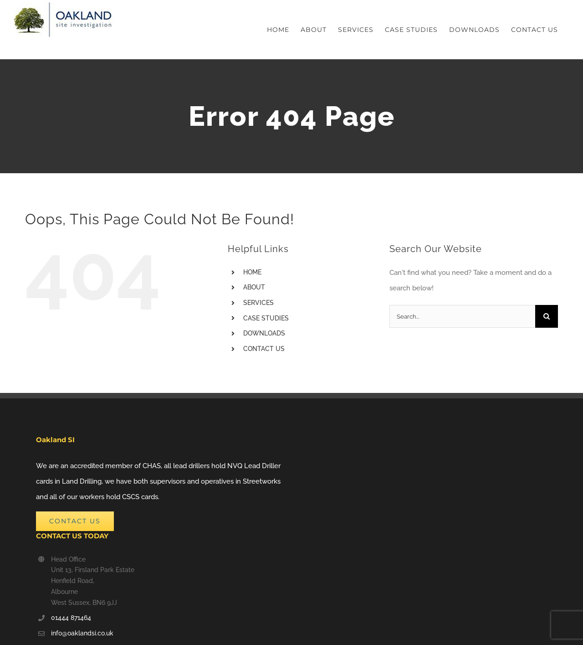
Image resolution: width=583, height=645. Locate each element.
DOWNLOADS (264, 333)
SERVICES (258, 302)
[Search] (546, 316)
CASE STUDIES (266, 318)
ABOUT (254, 287)
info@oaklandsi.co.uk (82, 633)
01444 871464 (71, 617)
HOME (252, 272)
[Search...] (462, 316)
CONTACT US (264, 348)
